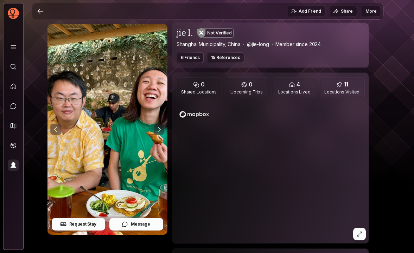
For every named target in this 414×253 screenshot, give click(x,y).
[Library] (13, 47)
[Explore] (13, 66)
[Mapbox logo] (194, 114)
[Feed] (13, 86)
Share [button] (343, 11)
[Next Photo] (159, 129)
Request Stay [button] (78, 224)
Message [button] (136, 224)
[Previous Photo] (56, 129)
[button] (13, 125)
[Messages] (13, 106)
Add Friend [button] (306, 11)
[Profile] (13, 165)
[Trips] (13, 145)
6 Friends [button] (190, 57)
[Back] (40, 11)
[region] (270, 173)
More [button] (370, 11)
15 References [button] (225, 57)
